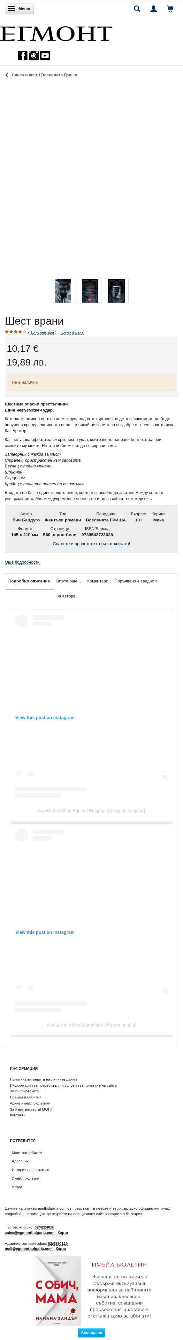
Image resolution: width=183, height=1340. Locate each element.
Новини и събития (25, 1097)
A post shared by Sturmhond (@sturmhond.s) (91, 1025)
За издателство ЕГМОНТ (31, 1109)
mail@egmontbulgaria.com (29, 1248)
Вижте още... (68, 581)
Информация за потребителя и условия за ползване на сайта (63, 1085)
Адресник (20, 1161)
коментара (42, 332)
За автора (65, 596)
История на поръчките (31, 1169)
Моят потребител (27, 1153)
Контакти (18, 1115)
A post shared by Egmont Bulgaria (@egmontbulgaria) (91, 810)
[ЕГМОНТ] (56, 32)
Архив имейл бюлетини (30, 1103)
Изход (17, 1187)
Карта (62, 1232)
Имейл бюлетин (25, 1178)
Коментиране (72, 332)
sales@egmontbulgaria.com (30, 1232)
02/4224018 (44, 1227)
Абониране (91, 1332)
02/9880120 (58, 1243)
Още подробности (22, 562)
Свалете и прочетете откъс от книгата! (91, 543)
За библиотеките (24, 1091)
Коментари (97, 581)
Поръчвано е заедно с (136, 581)
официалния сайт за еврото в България (107, 1214)
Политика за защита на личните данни (43, 1079)
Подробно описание (29, 581)
